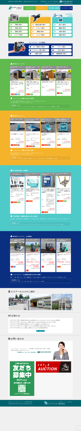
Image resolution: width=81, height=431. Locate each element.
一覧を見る (40, 355)
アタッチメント (41, 8)
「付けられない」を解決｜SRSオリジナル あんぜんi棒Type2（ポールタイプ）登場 (38, 346)
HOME (46, 3)
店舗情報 (66, 3)
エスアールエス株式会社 (57, 428)
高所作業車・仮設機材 (54, 8)
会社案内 (71, 3)
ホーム (15, 8)
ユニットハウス (29, 8)
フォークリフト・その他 (66, 8)
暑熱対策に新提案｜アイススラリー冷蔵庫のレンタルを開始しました (35, 348)
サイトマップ (61, 3)
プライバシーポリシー (53, 3)
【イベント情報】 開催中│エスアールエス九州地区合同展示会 (34, 352)
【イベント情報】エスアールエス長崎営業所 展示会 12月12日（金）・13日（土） (38, 350)
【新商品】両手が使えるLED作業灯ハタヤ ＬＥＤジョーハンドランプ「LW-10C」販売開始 (40, 344)
